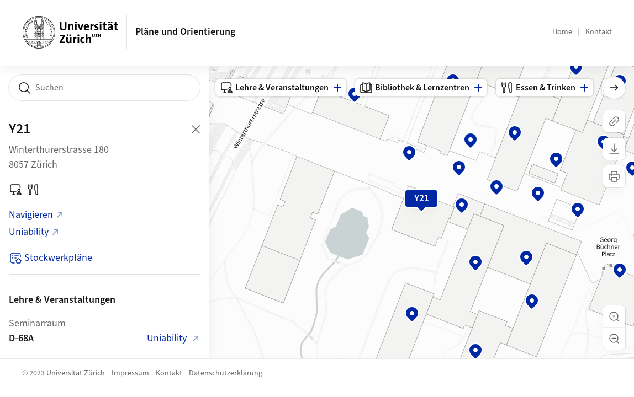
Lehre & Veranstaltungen (274, 87)
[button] (614, 316)
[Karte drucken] (614, 176)
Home (562, 31)
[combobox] (104, 87)
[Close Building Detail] (195, 129)
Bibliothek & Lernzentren (414, 87)
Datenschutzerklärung (225, 373)
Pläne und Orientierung (185, 32)
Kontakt (598, 31)
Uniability (34, 232)
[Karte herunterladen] (614, 149)
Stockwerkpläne (50, 258)
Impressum (130, 373)
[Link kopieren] (614, 121)
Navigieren (36, 215)
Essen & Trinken (537, 87)
